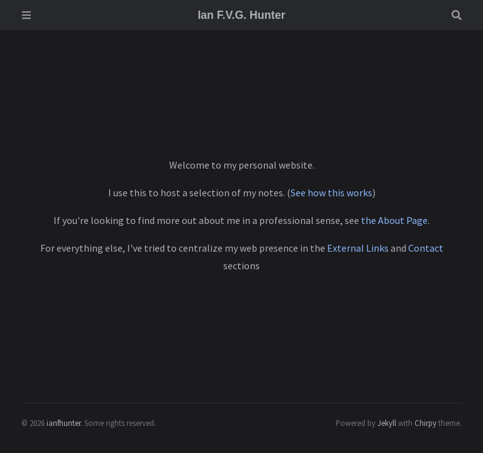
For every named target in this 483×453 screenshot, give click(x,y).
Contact (425, 248)
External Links (358, 248)
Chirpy (425, 423)
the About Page (394, 220)
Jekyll (386, 423)
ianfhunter (63, 423)
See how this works (331, 192)
